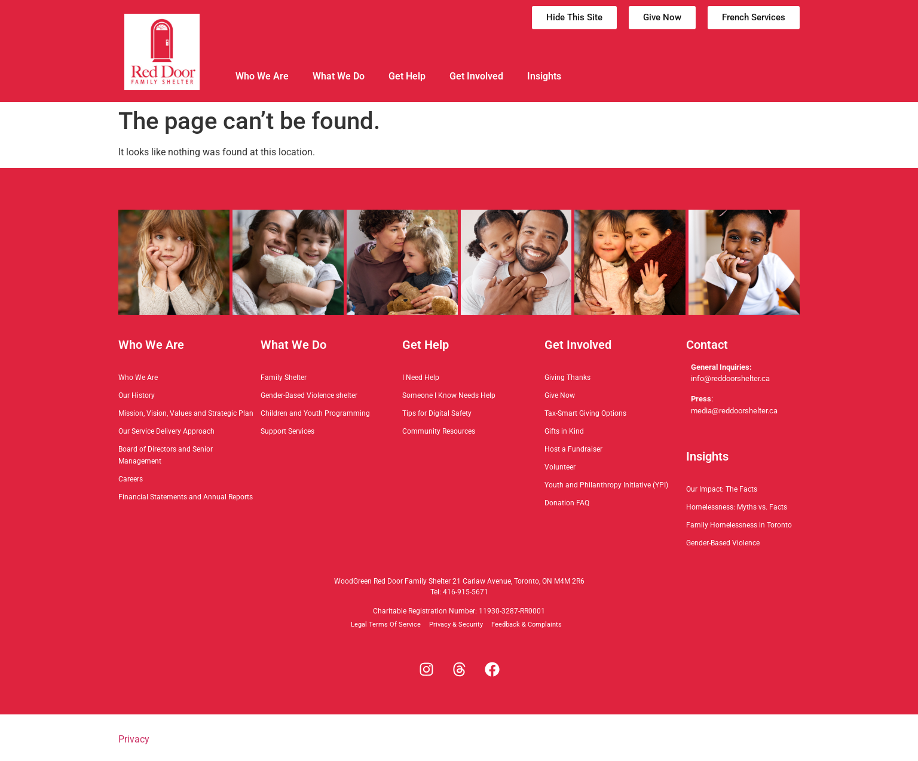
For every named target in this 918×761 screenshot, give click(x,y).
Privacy (133, 739)
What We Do (339, 76)
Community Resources (438, 431)
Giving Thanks (567, 377)
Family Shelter (284, 377)
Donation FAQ (566, 503)
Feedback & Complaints (526, 624)
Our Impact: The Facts (721, 489)
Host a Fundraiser (573, 449)
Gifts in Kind (564, 431)
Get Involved (476, 76)
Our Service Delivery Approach (166, 431)
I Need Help (420, 377)
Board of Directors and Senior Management (165, 455)
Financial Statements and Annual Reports (185, 497)
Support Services (287, 431)
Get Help (407, 76)
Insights (544, 76)
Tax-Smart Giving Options (585, 413)
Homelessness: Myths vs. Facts (736, 507)
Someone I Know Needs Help (448, 395)
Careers (130, 479)
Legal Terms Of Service (386, 624)
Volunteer (560, 467)
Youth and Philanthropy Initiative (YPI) (606, 485)
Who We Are (262, 76)
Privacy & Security (456, 624)
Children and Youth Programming (315, 413)
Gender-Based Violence (723, 543)
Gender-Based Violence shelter (309, 395)
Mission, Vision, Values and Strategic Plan (185, 413)
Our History (136, 395)
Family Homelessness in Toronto (739, 525)
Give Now (559, 395)
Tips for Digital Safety (437, 413)
